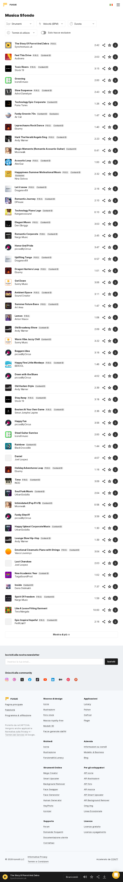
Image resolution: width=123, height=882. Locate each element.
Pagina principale (14, 704)
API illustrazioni (91, 778)
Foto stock (48, 715)
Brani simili (72, 877)
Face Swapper (50, 789)
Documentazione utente (55, 837)
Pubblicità (10, 710)
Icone (46, 704)
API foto (88, 784)
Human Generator (52, 800)
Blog (86, 757)
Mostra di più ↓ (61, 634)
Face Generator (51, 795)
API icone (88, 773)
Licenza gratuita (92, 826)
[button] (116, 875)
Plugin (87, 720)
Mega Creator (50, 773)
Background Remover (54, 784)
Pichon (87, 709)
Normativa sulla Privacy (16, 731)
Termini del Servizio (15, 734)
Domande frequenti (53, 832)
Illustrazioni (49, 709)
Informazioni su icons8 (95, 746)
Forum (46, 826)
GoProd (88, 715)
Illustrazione (49, 752)
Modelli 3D (48, 726)
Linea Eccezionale (93, 811)
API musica (89, 789)
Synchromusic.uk (18, 878)
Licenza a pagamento (95, 832)
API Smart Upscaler (93, 795)
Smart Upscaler (51, 778)
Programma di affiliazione (18, 715)
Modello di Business (94, 752)
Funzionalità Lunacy (53, 757)
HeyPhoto (48, 805)
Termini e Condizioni (38, 861)
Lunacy (87, 704)
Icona (46, 746)
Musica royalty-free (53, 720)
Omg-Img (88, 805)
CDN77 (114, 859)
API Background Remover (97, 800)
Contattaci (48, 843)
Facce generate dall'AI (54, 731)
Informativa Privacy (37, 857)
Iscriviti (111, 661)
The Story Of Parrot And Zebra (24, 875)
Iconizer (47, 811)
